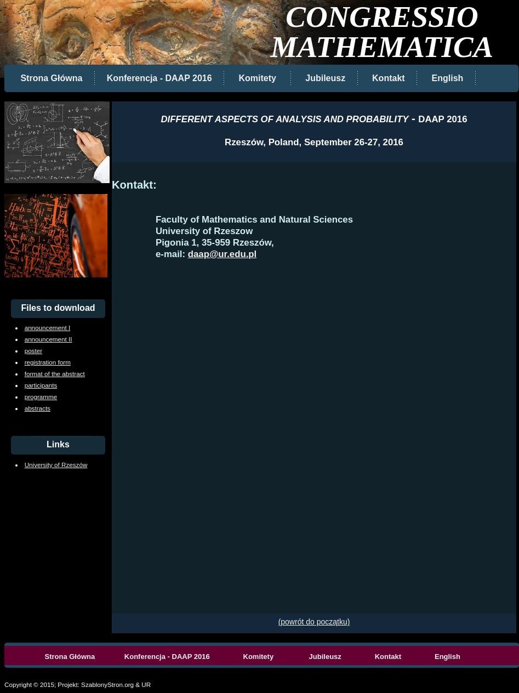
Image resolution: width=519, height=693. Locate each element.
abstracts (37, 408)
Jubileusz (325, 78)
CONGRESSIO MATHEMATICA (382, 32)
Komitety (256, 78)
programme (41, 396)
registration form (48, 362)
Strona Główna (51, 78)
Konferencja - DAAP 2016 (160, 78)
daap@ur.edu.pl (222, 254)
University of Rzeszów (56, 464)
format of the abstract (55, 373)
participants (41, 385)
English (447, 78)
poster (33, 350)
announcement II (48, 339)
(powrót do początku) (314, 621)
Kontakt (388, 78)
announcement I (48, 327)
